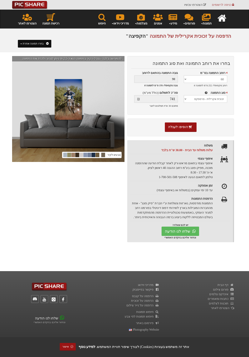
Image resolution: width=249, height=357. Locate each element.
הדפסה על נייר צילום (142, 305)
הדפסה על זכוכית (145, 300)
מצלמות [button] (141, 19)
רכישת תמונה (50, 19)
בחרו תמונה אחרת (34, 43)
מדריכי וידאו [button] (120, 19)
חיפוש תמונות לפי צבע (142, 316)
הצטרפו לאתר (27, 19)
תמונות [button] (206, 19)
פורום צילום (223, 289)
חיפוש (102, 19)
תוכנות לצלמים (221, 303)
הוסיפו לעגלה (180, 127)
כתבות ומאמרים (221, 298)
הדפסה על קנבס (145, 296)
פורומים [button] (189, 19)
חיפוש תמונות (147, 311)
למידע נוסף (87, 347)
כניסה (223, 4)
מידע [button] (172, 19)
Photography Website (144, 329)
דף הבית (225, 285)
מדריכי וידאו (148, 285)
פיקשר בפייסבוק (145, 289)
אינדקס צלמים (221, 294)
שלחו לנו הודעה (180, 231)
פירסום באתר (147, 323)
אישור (67, 346)
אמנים (158, 19)
